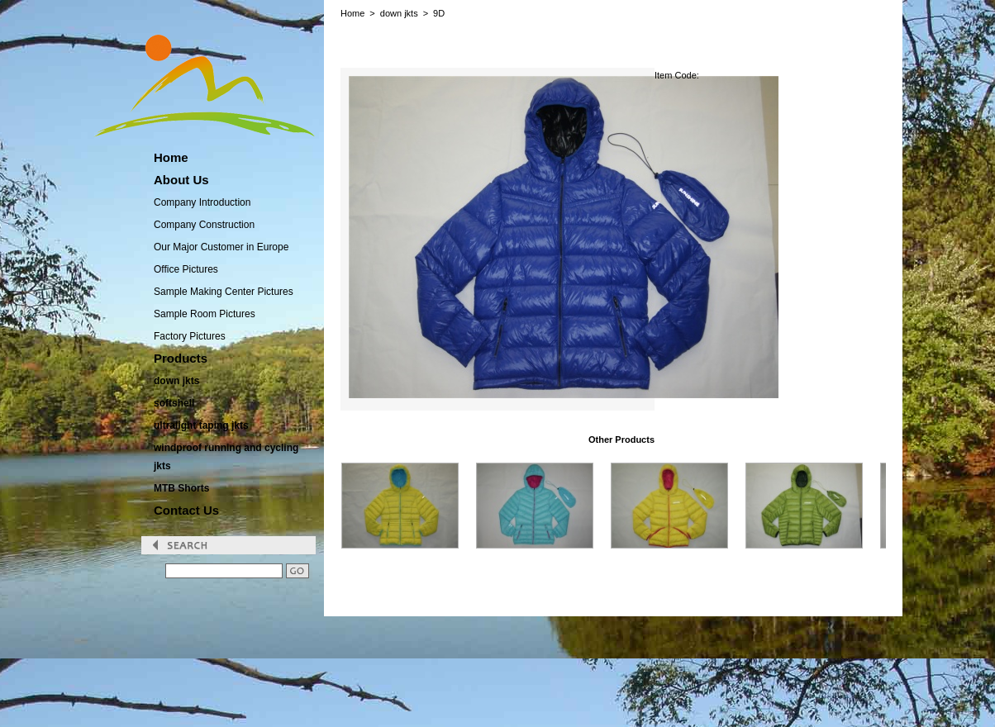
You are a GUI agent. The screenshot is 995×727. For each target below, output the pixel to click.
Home (352, 13)
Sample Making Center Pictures (223, 291)
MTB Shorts (181, 488)
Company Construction (204, 224)
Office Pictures (186, 269)
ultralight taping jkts (201, 425)
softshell (174, 403)
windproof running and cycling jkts (226, 457)
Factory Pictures (190, 336)
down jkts (176, 381)
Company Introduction (202, 202)
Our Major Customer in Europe (221, 247)
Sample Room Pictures (204, 314)
